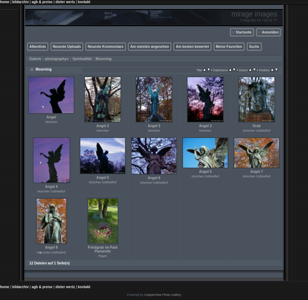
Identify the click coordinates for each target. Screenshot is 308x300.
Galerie (35, 59)
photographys (56, 59)
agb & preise (42, 2)
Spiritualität (81, 59)
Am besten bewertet (192, 47)
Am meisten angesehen (149, 47)
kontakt (84, 2)
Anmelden (270, 32)
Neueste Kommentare (106, 47)
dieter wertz (65, 2)
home (4, 2)
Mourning (104, 59)
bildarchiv (20, 2)
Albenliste (37, 47)
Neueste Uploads (67, 47)
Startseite (244, 32)
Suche (254, 47)
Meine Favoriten (229, 47)
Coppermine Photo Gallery (162, 295)
